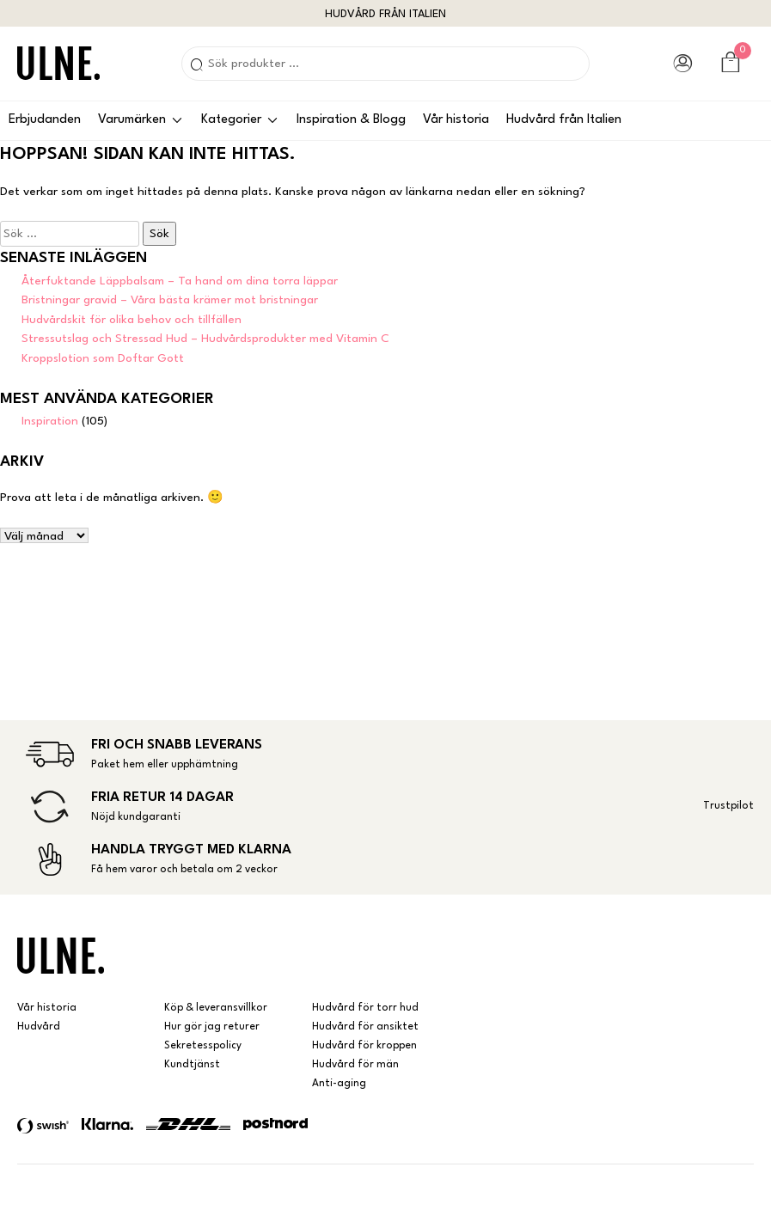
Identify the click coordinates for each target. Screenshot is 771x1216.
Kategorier (231, 119)
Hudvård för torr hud (365, 1008)
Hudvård (38, 1027)
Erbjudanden (45, 119)
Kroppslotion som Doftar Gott (102, 358)
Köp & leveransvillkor (215, 1008)
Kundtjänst (192, 1065)
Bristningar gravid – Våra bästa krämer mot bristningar (169, 300)
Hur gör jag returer (212, 1027)
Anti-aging (339, 1084)
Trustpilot (728, 806)
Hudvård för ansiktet (365, 1027)
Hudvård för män (355, 1065)
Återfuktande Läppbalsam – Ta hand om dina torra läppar (179, 281)
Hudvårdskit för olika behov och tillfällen (131, 320)
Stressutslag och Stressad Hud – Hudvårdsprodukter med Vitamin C (205, 339)
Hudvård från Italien (563, 119)
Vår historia (456, 119)
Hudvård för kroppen (364, 1046)
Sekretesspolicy (203, 1046)
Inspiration (49, 421)
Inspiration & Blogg (351, 119)
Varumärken (132, 119)
